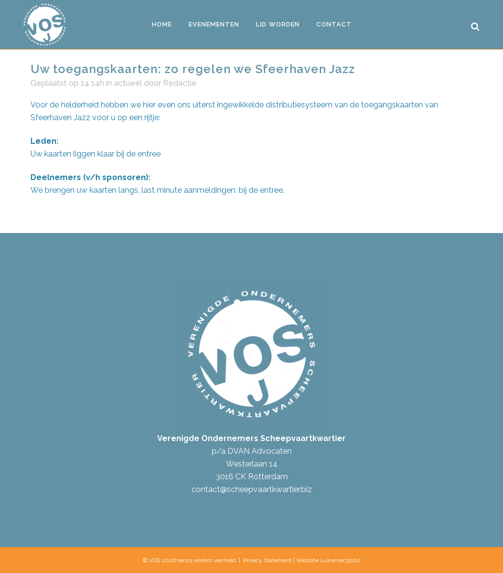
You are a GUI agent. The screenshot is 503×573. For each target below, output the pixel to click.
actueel (128, 83)
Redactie (179, 83)
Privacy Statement (267, 560)
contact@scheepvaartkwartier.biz (252, 489)
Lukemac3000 (340, 560)
